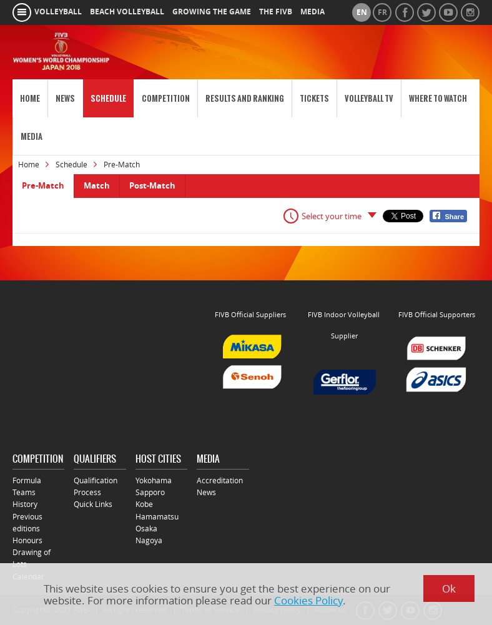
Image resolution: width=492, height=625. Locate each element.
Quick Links (93, 504)
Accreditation (220, 480)
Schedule (108, 98)
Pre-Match (43, 185)
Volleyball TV (369, 98)
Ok (449, 588)
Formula (26, 480)
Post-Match (152, 185)
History (24, 504)
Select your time (332, 216)
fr (382, 12)
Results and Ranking (244, 98)
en (362, 12)
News (65, 98)
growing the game (211, 12)
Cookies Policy (308, 600)
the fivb (275, 12)
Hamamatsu (157, 516)
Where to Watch (438, 98)
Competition (166, 98)
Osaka (146, 528)
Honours (27, 540)
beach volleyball (127, 12)
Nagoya (148, 540)
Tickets (314, 98)
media (312, 12)
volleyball (58, 12)
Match (97, 185)
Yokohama (153, 480)
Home (30, 98)
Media (31, 136)
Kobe (144, 504)
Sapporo (150, 492)
